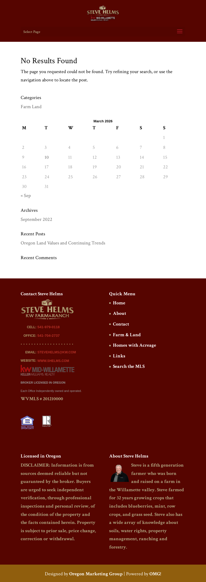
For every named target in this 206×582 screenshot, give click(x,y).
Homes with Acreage (134, 345)
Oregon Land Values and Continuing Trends (63, 243)
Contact (121, 324)
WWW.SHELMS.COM (53, 361)
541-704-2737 (48, 336)
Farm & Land (127, 335)
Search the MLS (129, 366)
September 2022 (36, 219)
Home (119, 303)
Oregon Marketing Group (96, 574)
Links (119, 356)
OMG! (155, 574)
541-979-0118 (48, 327)
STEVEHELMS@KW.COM (56, 352)
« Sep (26, 195)
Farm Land (31, 107)
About (119, 313)
